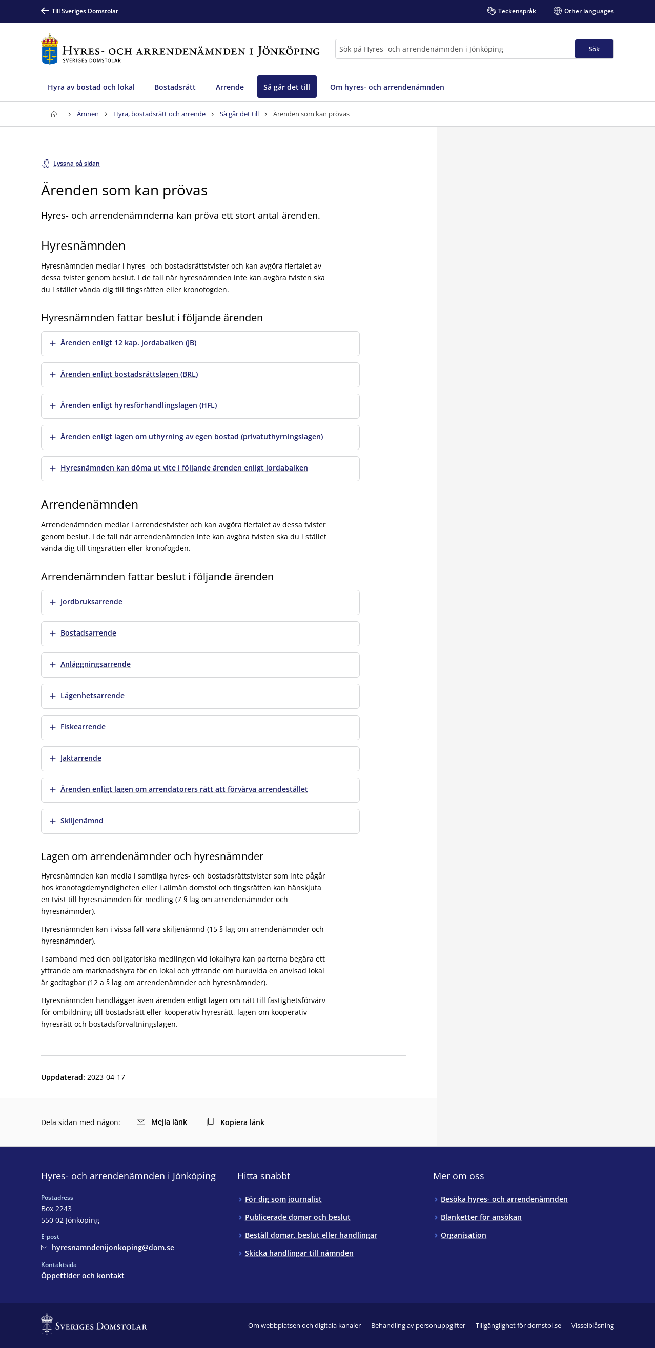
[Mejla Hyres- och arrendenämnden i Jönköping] (107, 1247)
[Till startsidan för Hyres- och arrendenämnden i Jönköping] (180, 49)
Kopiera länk (235, 1122)
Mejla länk (162, 1122)
